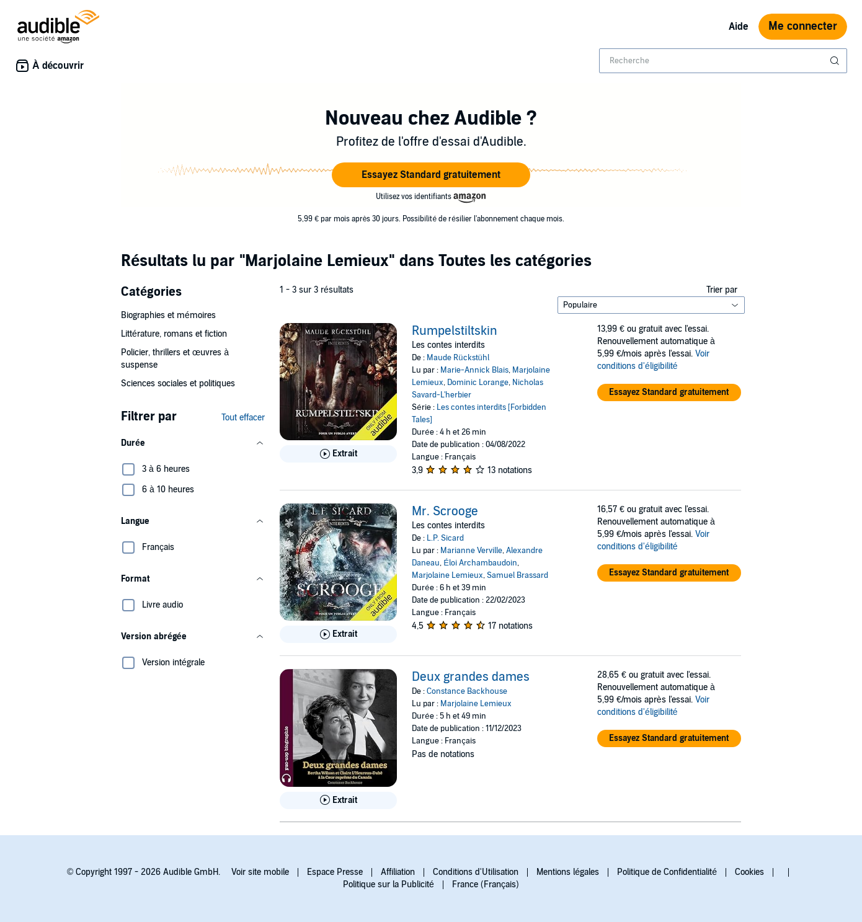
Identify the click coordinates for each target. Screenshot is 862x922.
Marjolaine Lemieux (447, 575)
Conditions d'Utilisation (475, 872)
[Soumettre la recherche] (836, 60)
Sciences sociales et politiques (178, 383)
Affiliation (398, 872)
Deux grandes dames (471, 677)
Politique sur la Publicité (388, 884)
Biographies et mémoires (168, 315)
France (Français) (485, 884)
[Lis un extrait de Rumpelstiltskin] (338, 454)
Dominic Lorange (478, 383)
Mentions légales (567, 872)
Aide (739, 26)
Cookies (749, 872)
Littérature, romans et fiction (174, 334)
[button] (431, 174)
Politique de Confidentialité (667, 872)
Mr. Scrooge (445, 511)
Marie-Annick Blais (474, 370)
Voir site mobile (260, 872)
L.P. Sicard (445, 538)
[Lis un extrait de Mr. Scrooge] (338, 634)
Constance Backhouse (467, 691)
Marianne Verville (471, 551)
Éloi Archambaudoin (480, 563)
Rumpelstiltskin (454, 331)
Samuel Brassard (517, 575)
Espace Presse (335, 872)
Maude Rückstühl (458, 358)
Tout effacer (243, 417)
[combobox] (723, 60)
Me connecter (802, 26)
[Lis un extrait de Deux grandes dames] (338, 800)
